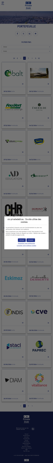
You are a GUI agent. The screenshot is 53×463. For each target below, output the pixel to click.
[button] (30, 240)
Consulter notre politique (26, 245)
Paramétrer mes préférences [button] (26, 243)
